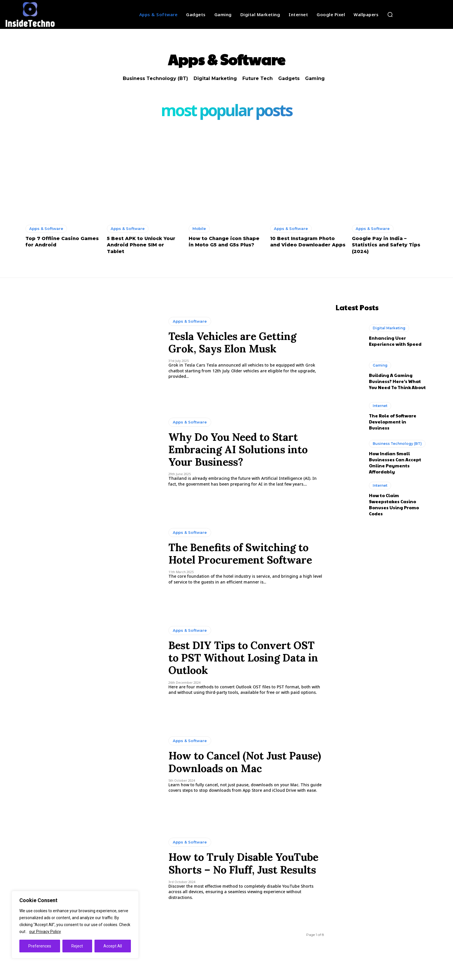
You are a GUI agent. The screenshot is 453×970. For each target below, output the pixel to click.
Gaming (315, 78)
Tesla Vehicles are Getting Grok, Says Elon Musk (232, 342)
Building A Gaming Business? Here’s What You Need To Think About (397, 381)
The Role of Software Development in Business (392, 421)
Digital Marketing (215, 78)
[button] (390, 14)
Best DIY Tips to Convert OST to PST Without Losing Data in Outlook (243, 658)
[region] (75, 924)
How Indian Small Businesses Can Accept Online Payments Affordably (395, 462)
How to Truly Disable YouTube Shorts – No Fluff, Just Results (243, 863)
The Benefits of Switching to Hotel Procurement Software (240, 553)
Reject (77, 946)
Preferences (39, 946)
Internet (380, 405)
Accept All (112, 946)
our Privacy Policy (45, 931)
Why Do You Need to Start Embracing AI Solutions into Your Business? (238, 449)
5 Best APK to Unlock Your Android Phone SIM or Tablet (141, 245)
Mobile (199, 228)
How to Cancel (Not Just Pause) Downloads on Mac (244, 762)
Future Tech (257, 78)
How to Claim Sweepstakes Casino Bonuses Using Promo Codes (394, 504)
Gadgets (289, 78)
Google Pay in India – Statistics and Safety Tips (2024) (386, 245)
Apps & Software (46, 228)
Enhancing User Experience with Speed (395, 341)
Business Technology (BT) (155, 78)
